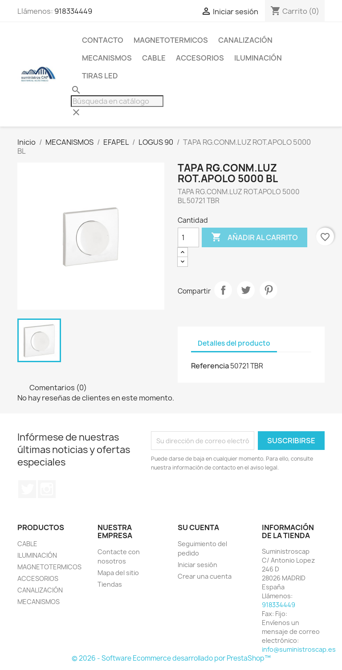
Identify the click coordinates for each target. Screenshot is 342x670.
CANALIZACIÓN (245, 40)
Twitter (27, 489)
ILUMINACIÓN (258, 58)
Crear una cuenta (205, 576)
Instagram (47, 489)
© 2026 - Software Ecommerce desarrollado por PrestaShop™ (171, 658)
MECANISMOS (107, 58)
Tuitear (246, 290)
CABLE (154, 58)
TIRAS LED (100, 76)
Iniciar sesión (197, 564)
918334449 (73, 11)
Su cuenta (198, 527)
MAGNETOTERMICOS (171, 40)
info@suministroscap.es (299, 649)
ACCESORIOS (200, 58)
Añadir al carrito (254, 237)
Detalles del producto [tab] (234, 343)
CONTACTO (102, 40)
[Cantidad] (188, 237)
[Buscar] (117, 101)
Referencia (210, 365)
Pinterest (268, 290)
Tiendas (110, 584)
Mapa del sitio (118, 572)
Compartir (223, 290)
